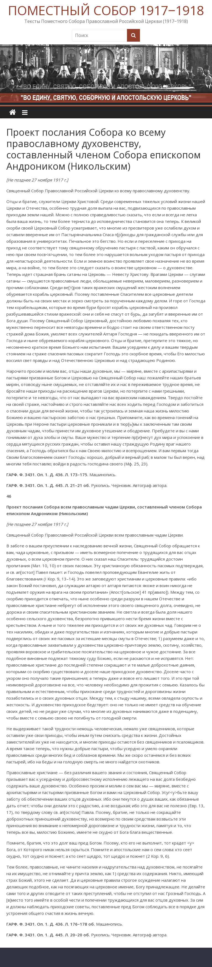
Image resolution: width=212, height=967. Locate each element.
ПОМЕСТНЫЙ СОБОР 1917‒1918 (106, 10)
